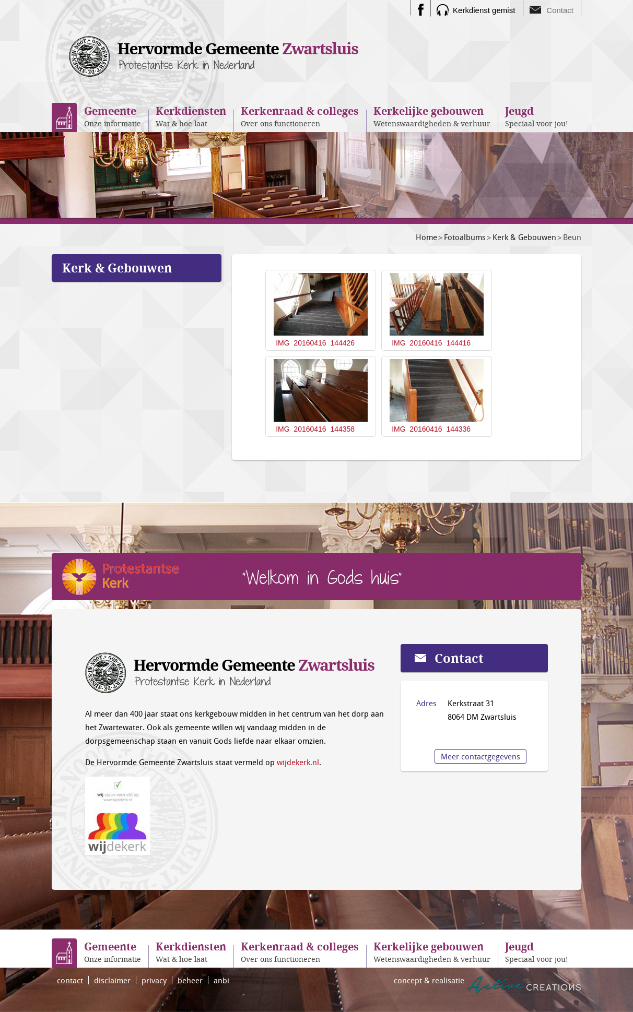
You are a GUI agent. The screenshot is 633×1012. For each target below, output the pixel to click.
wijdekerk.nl (298, 762)
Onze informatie (112, 116)
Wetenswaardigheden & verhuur (431, 116)
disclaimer (112, 980)
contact (70, 980)
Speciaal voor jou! (536, 116)
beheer (190, 980)
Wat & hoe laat (191, 116)
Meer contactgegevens (480, 756)
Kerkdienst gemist (484, 10)
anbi (221, 980)
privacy (154, 980)
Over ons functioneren (300, 116)
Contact (559, 10)
